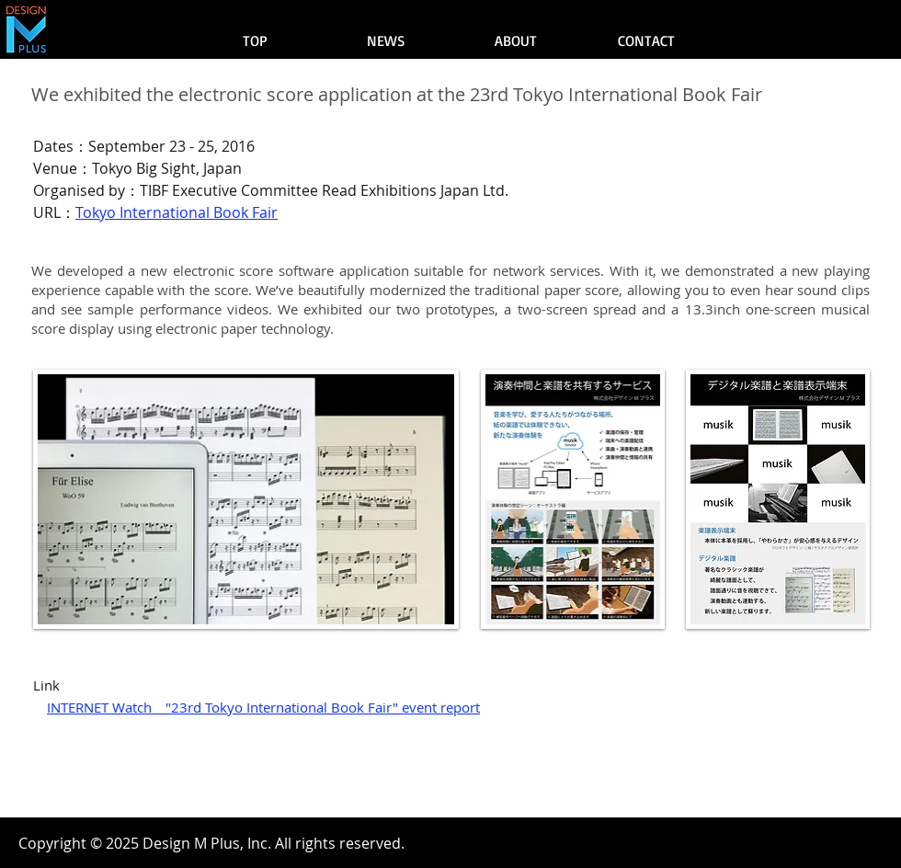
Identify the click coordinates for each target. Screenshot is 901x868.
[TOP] (254, 40)
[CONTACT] (646, 40)
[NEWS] (385, 40)
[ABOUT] (515, 40)
